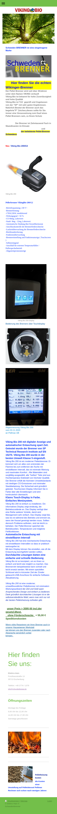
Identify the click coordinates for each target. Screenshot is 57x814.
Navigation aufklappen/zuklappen (28, 3)
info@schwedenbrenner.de (17, 689)
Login (49, 801)
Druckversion (12, 801)
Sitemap (23, 801)
